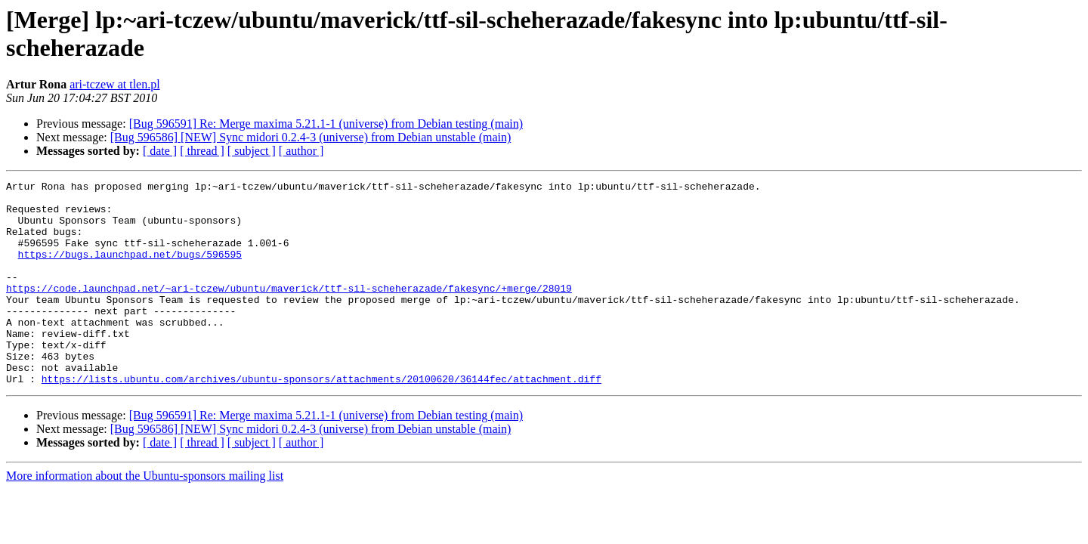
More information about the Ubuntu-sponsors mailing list (144, 516)
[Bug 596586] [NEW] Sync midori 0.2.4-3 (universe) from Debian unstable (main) (311, 137)
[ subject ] (251, 150)
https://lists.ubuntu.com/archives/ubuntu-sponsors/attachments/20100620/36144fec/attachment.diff (321, 419)
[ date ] (160, 150)
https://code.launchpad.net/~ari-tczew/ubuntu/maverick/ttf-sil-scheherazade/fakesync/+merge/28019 (289, 310)
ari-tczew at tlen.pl (115, 84)
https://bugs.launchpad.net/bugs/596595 (130, 270)
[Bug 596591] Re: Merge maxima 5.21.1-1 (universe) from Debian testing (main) (326, 123)
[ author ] (301, 150)
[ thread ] (202, 150)
